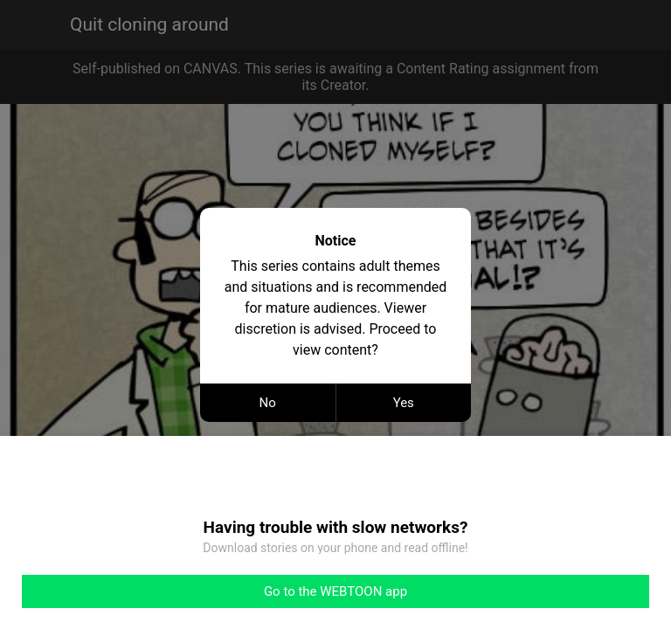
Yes (403, 403)
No (267, 403)
